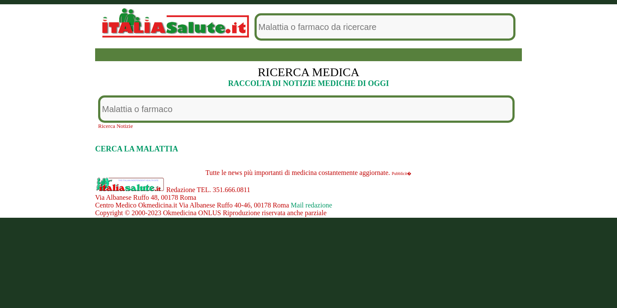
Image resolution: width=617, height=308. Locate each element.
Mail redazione (311, 205)
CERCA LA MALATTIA (136, 149)
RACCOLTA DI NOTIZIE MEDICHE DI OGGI (308, 83)
